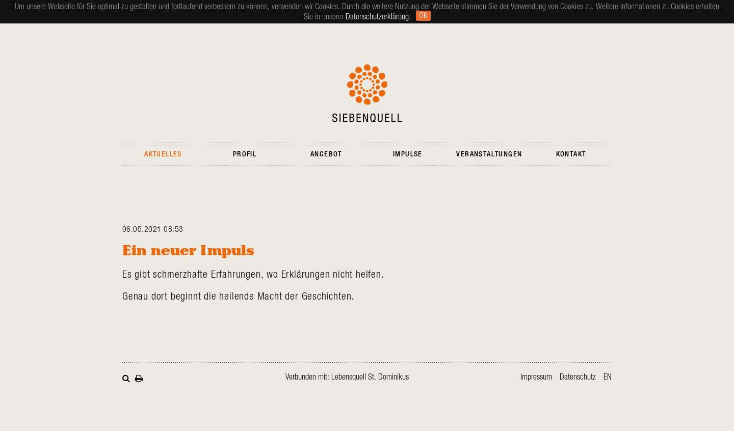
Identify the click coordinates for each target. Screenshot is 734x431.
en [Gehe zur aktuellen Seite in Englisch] (608, 377)
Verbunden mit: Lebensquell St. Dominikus (347, 377)
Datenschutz (578, 377)
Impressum (536, 377)
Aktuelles (163, 154)
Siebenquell (367, 93)
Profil (244, 154)
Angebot (326, 154)
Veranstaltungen (489, 154)
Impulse (408, 154)
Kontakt (571, 154)
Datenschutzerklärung (377, 17)
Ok (423, 16)
